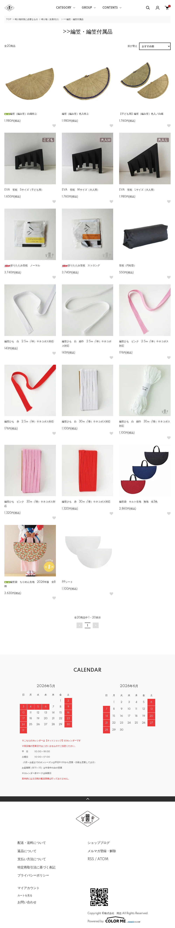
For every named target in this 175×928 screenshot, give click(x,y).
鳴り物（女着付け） (50, 19)
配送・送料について (32, 843)
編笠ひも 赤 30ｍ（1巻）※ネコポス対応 (86, 501)
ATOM (102, 859)
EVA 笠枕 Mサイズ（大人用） (80, 189)
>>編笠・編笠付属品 (73, 19)
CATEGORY (63, 7)
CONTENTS (110, 7)
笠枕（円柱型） (127, 265)
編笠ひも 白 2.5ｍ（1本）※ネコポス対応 (29, 341)
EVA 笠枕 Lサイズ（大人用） (137, 189)
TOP (8, 19)
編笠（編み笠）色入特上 (75, 114)
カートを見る (25, 895)
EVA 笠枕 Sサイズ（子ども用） (24, 189)
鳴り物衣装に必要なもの (26, 19)
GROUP (87, 7)
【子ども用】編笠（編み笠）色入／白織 (141, 114)
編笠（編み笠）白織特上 (20, 114)
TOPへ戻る (87, 799)
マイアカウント (29, 888)
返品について (27, 851)
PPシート (67, 582)
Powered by (114, 919)
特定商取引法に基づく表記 (36, 867)
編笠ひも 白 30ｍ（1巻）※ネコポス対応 (86, 421)
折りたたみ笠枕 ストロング (81, 265)
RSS (91, 859)
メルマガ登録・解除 (102, 851)
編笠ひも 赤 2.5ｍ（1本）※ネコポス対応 (29, 421)
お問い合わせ (27, 902)
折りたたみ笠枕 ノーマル (22, 265)
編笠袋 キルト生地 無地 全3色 (138, 501)
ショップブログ (99, 843)
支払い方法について (32, 859)
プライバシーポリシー (33, 875)
